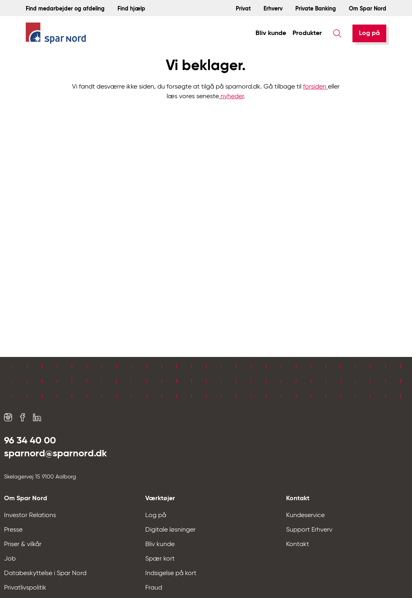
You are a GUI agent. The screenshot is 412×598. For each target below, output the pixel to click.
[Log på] (369, 33)
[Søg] (337, 33)
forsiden (315, 87)
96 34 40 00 (30, 440)
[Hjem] (56, 34)
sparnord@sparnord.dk (55, 453)
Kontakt (297, 544)
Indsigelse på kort (170, 573)
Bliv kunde (270, 33)
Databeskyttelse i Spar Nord (45, 573)
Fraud (153, 588)
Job (10, 559)
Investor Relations (30, 515)
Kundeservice (305, 515)
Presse (13, 530)
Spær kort (160, 559)
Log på (369, 33)
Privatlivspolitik (25, 588)
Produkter (307, 33)
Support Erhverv (309, 530)
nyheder (231, 96)
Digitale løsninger (170, 530)
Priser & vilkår (22, 544)
